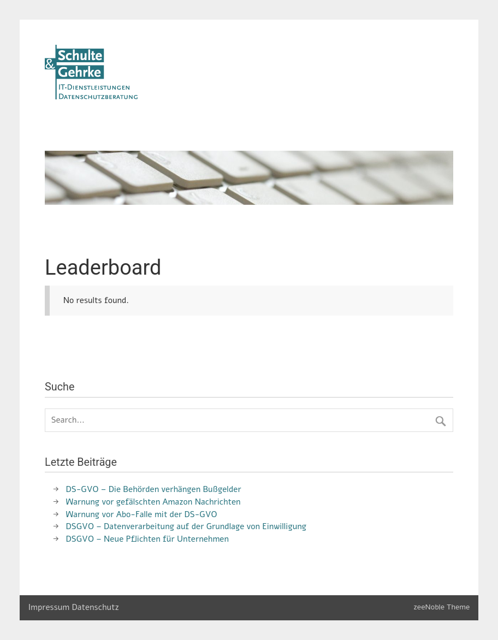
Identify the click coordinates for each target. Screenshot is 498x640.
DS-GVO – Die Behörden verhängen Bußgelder (153, 489)
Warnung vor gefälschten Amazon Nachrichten (153, 501)
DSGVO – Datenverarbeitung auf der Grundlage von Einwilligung (186, 526)
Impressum (49, 607)
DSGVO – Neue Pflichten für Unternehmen (147, 539)
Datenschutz (95, 607)
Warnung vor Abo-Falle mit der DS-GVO (141, 514)
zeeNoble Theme (441, 607)
